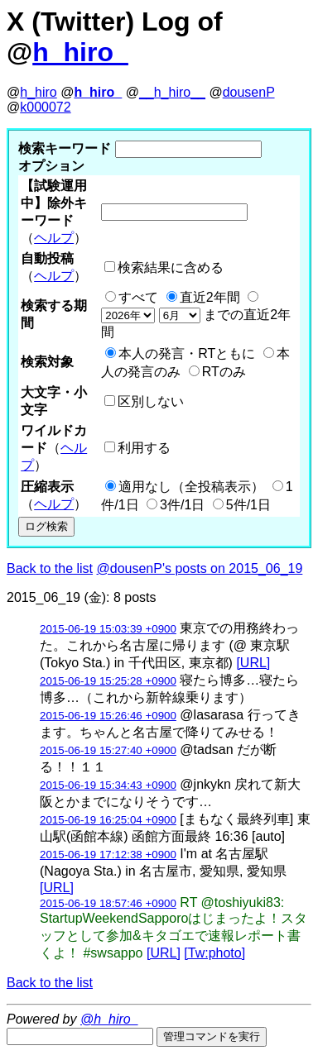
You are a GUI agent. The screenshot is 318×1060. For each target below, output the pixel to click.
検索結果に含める (171, 267)
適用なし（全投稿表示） (191, 487)
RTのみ (224, 372)
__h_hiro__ (172, 92)
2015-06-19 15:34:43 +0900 (108, 785)
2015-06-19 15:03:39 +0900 (108, 629)
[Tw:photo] (214, 953)
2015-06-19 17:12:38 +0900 (108, 854)
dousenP (249, 92)
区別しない (151, 401)
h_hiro (38, 92)
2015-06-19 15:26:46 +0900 (108, 715)
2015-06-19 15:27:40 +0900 (108, 750)
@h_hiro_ (109, 1019)
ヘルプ (54, 238)
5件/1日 (248, 505)
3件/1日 (182, 505)
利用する (144, 448)
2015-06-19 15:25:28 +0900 (108, 681)
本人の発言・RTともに (186, 353)
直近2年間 (210, 297)
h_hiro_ (80, 52)
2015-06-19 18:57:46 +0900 (108, 903)
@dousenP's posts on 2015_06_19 (200, 568)
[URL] (253, 663)
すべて (138, 297)
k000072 (45, 107)
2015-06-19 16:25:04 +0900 (108, 820)
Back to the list (50, 568)
